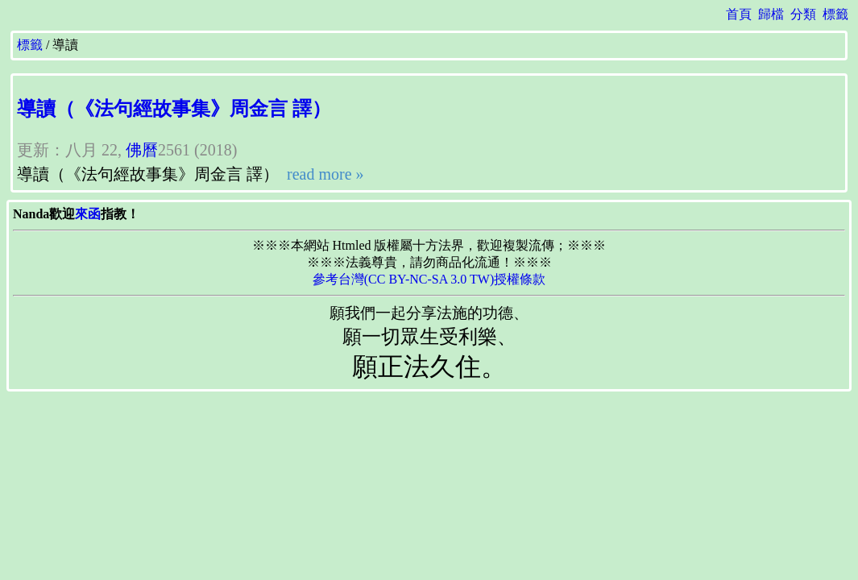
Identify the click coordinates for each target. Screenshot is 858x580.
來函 (88, 214)
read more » (323, 174)
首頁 (739, 14)
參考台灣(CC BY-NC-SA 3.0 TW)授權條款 (429, 279)
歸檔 (771, 14)
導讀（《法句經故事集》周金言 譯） (174, 108)
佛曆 (142, 150)
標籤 (835, 14)
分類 (803, 14)
